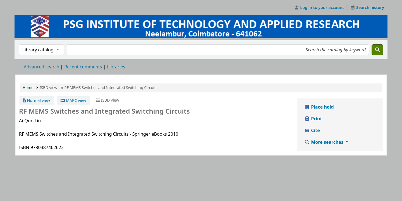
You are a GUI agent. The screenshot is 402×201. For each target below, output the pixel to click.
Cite (312, 130)
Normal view (36, 100)
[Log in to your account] (319, 7)
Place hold (319, 107)
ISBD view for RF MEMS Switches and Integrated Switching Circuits (98, 87)
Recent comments (83, 67)
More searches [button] (324, 142)
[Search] (377, 49)
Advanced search (41, 67)
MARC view (73, 100)
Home (28, 87)
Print (313, 119)
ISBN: (24, 147)
